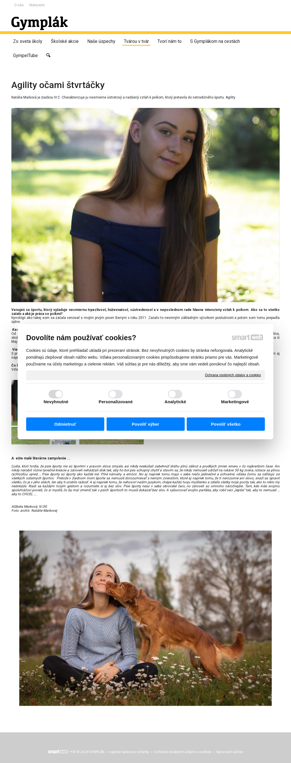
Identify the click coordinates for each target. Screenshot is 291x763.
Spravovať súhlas (229, 752)
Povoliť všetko (226, 424)
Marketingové (235, 401)
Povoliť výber (145, 424)
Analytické (175, 401)
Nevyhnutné (56, 401)
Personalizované (116, 401)
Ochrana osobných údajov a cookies (233, 375)
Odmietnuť (65, 424)
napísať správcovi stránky (129, 752)
